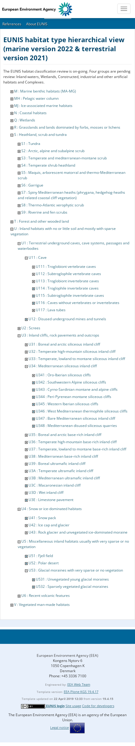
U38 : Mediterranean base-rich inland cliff (63, 456)
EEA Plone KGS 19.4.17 (81, 691)
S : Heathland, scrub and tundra (40, 134)
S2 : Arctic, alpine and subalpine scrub (52, 150)
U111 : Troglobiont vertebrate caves (66, 266)
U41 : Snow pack (42, 517)
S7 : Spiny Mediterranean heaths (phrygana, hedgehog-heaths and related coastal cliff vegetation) (71, 195)
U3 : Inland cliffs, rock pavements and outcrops (60, 335)
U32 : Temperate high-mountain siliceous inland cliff (72, 351)
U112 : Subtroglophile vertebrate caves (68, 273)
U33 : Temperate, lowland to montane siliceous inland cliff (77, 358)
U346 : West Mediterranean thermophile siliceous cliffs (81, 411)
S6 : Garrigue (32, 185)
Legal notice (59, 727)
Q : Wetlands (24, 120)
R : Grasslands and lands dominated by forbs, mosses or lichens (67, 127)
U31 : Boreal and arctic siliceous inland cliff (64, 344)
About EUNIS (37, 24)
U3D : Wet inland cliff (46, 492)
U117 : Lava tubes (51, 309)
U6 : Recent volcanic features (45, 595)
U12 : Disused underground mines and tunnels (67, 318)
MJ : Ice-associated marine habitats (43, 105)
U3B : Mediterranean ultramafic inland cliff (64, 478)
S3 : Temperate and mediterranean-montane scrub (64, 158)
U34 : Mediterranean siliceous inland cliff (63, 365)
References (11, 24)
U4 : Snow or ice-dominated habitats (51, 508)
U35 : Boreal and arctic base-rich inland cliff (65, 434)
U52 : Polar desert (44, 563)
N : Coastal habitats (30, 112)
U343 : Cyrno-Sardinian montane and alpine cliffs (77, 389)
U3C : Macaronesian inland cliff (55, 485)
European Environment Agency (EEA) (67, 655)
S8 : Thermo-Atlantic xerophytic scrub (52, 205)
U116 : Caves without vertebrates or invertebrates (77, 302)
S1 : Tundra (30, 143)
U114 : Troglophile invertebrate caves (67, 288)
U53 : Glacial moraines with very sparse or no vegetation (76, 570)
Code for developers (98, 706)
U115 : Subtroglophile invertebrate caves (70, 295)
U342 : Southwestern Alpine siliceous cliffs (71, 382)
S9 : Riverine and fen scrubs (44, 212)
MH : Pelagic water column (36, 98)
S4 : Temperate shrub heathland (48, 165)
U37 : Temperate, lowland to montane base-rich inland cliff (77, 449)
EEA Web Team (78, 684)
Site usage (73, 706)
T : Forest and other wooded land (41, 221)
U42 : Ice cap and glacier (49, 525)
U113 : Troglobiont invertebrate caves (67, 281)
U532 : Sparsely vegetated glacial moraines (72, 586)
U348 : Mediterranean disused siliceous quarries (76, 425)
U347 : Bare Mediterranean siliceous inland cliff (75, 418)
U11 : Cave (38, 257)
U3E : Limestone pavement (51, 499)
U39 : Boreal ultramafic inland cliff (57, 463)
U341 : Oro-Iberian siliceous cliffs (63, 375)
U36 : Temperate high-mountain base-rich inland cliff (73, 441)
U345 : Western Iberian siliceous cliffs (67, 403)
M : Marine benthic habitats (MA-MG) (45, 91)
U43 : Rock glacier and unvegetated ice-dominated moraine (78, 532)
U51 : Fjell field (41, 555)
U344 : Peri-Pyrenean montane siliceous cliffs (73, 396)
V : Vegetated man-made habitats (42, 604)
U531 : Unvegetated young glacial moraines (72, 579)
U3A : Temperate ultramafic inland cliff (61, 470)
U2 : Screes (30, 328)
